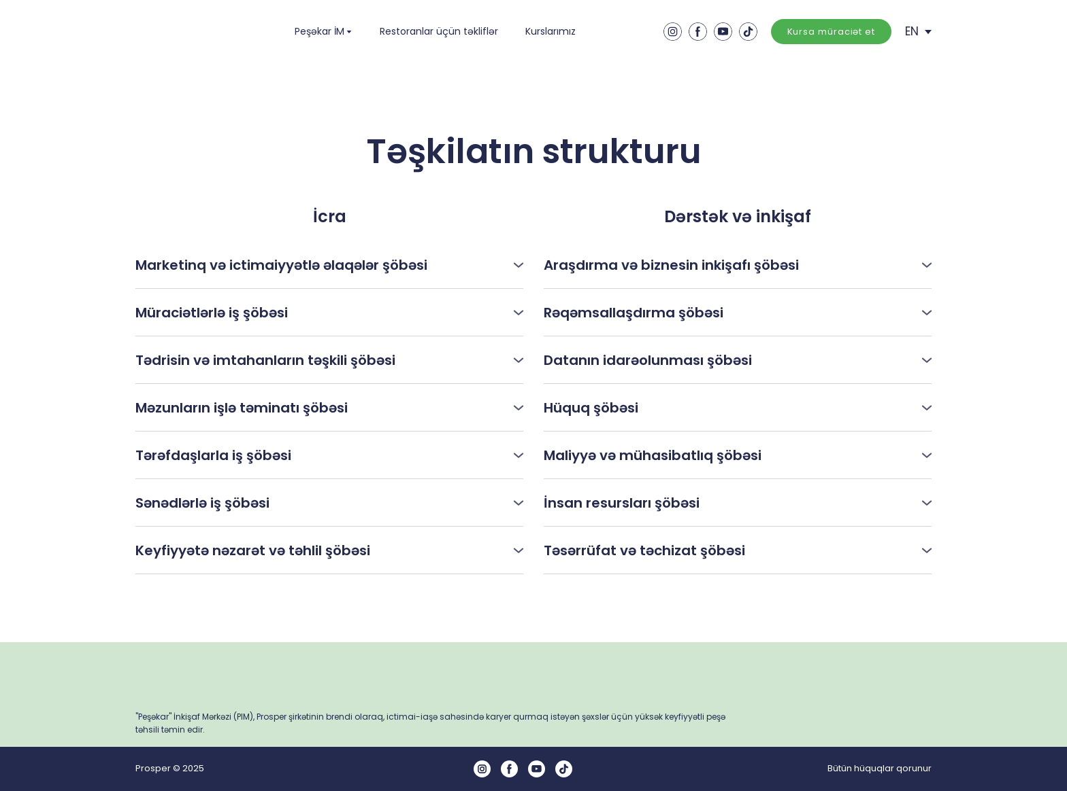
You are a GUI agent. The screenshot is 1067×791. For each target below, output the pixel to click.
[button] (672, 31)
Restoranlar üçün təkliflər (439, 31)
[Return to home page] (191, 32)
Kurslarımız (550, 31)
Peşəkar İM (319, 31)
